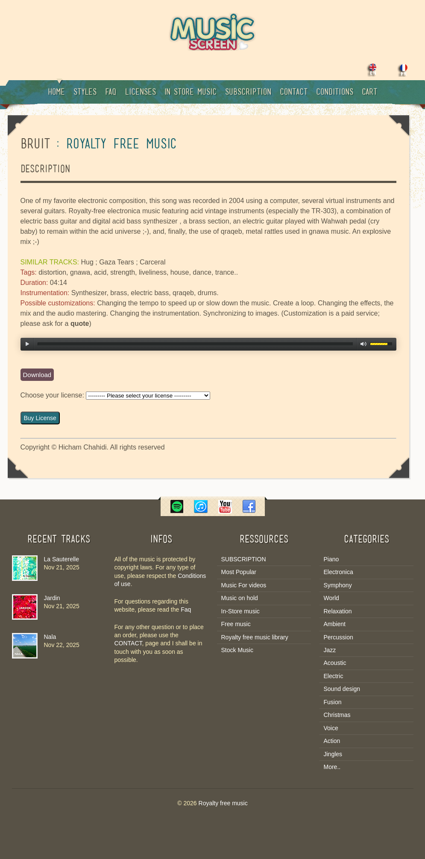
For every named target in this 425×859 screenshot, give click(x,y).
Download (37, 374)
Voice (331, 728)
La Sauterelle (61, 559)
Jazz (330, 650)
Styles (85, 92)
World (331, 598)
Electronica (338, 572)
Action (332, 740)
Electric (333, 676)
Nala (50, 636)
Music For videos (244, 585)
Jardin (52, 598)
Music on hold (239, 598)
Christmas (337, 714)
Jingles (333, 754)
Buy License (40, 418)
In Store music (190, 92)
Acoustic (335, 662)
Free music (236, 624)
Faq (110, 92)
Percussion (338, 637)
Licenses (140, 92)
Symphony (338, 585)
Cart (369, 92)
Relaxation (338, 611)
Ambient (335, 624)
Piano (331, 559)
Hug (87, 262)
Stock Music (237, 650)
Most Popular (238, 572)
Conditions (334, 92)
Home (56, 88)
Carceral (152, 262)
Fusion (333, 702)
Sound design (342, 688)
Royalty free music (223, 803)
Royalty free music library (254, 637)
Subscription (248, 92)
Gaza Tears (116, 262)
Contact (294, 92)
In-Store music (240, 611)
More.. (332, 766)
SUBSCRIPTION (243, 559)
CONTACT (128, 643)
